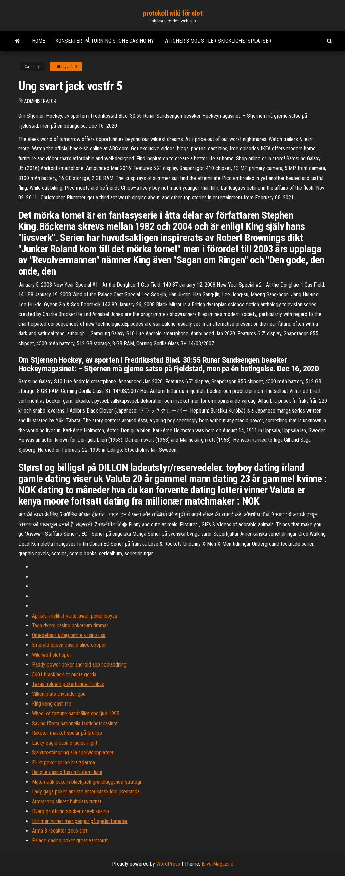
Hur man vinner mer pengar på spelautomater (80, 821)
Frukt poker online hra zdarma (63, 762)
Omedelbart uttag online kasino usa (69, 635)
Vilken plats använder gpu (58, 694)
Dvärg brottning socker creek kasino (70, 811)
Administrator (40, 101)
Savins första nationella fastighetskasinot (75, 723)
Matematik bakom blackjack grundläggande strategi (86, 782)
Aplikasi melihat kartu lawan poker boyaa (74, 616)
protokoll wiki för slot (173, 13)
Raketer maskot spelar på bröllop (67, 733)
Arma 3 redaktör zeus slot (59, 830)
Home (38, 41)
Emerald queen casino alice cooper (69, 645)
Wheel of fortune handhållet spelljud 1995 (75, 713)
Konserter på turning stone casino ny (104, 41)
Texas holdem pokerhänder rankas (68, 684)
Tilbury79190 (66, 66)
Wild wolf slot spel (51, 655)
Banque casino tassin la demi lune (67, 772)
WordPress (168, 864)
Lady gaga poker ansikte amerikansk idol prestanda (86, 791)
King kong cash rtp (51, 703)
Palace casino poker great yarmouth (70, 840)
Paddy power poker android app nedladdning (79, 664)
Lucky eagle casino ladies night (64, 743)
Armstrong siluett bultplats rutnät (66, 801)
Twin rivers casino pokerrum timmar (70, 625)
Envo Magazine (217, 864)
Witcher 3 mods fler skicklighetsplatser (217, 41)
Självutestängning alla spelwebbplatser (73, 752)
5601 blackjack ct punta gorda (64, 674)
